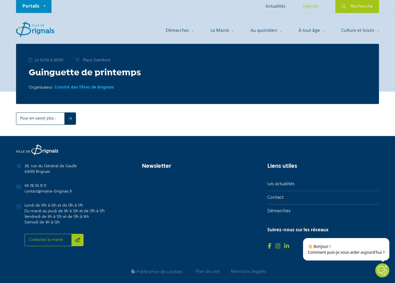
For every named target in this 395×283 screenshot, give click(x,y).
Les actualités (281, 184)
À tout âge (309, 30)
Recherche (357, 6)
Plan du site (207, 272)
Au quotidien (263, 30)
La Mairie (219, 30)
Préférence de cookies (157, 272)
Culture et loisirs (357, 30)
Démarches (177, 30)
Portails (31, 6)
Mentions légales (248, 272)
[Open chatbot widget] (382, 270)
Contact (275, 197)
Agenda (310, 6)
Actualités (276, 6)
